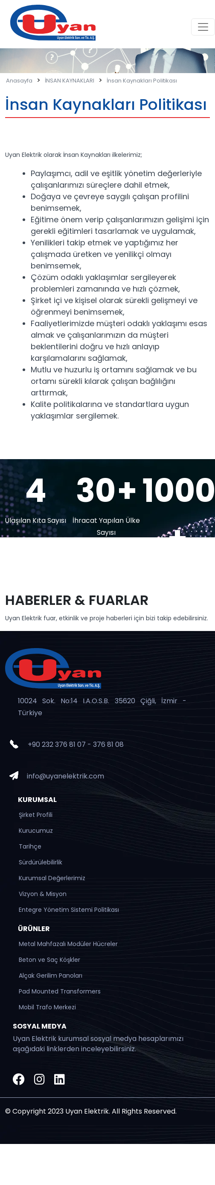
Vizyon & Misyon (43, 894)
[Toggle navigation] (203, 26)
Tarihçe (30, 846)
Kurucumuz (36, 830)
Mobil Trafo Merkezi (47, 1007)
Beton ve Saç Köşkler (49, 959)
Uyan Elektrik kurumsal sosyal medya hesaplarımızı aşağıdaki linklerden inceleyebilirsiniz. (98, 1044)
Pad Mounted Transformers (60, 991)
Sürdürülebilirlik (40, 862)
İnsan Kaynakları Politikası (142, 81)
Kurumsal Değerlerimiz (52, 878)
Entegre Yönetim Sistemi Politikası (69, 909)
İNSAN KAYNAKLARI (69, 81)
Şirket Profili (35, 815)
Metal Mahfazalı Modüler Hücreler (68, 944)
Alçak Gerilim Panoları (50, 975)
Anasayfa (19, 81)
